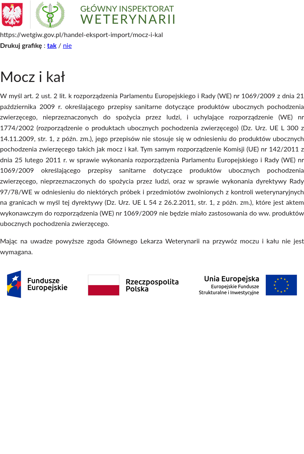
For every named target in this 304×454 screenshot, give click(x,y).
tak (52, 45)
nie (67, 45)
